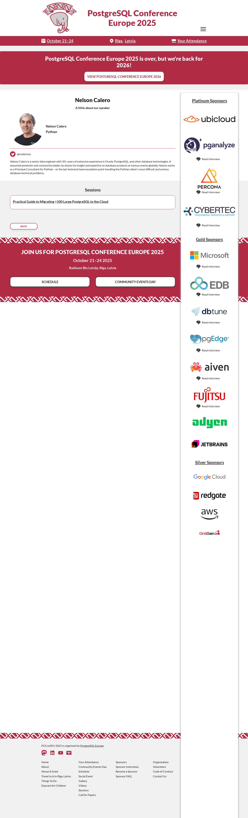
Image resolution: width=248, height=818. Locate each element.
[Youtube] (60, 753)
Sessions (84, 790)
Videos (83, 785)
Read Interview (211, 159)
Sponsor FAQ (124, 776)
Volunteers (159, 766)
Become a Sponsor (126, 771)
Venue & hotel (49, 771)
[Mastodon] (44, 753)
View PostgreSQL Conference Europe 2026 (124, 76)
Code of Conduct (163, 771)
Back (23, 226)
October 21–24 (60, 40)
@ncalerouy (24, 154)
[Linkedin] (52, 753)
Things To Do (49, 780)
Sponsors (121, 762)
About (45, 766)
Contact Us (159, 776)
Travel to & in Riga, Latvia (56, 776)
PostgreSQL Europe (92, 745)
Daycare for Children (53, 785)
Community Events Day (135, 282)
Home (45, 762)
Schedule (50, 282)
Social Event (86, 776)
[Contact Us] (69, 753)
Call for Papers (87, 794)
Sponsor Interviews (127, 766)
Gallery (83, 780)
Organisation (161, 762)
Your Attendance (192, 40)
